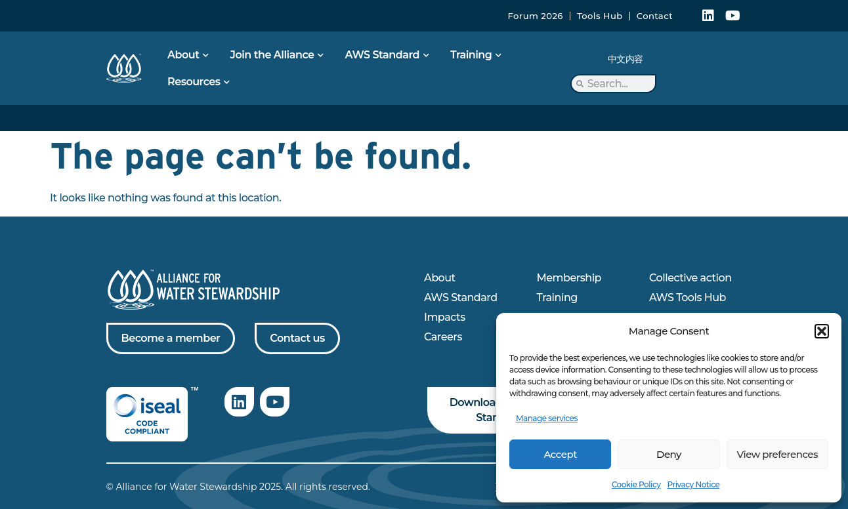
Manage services (547, 418)
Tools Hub (600, 15)
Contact (655, 15)
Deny (668, 454)
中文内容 (625, 59)
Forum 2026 (535, 15)
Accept (559, 454)
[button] (821, 331)
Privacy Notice (693, 484)
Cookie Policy (636, 484)
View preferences (777, 454)
